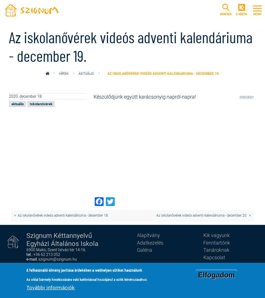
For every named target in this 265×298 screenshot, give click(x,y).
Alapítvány (148, 235)
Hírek (64, 73)
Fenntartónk (216, 242)
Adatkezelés (150, 242)
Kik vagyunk (216, 235)
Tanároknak (216, 249)
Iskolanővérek (41, 103)
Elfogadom (216, 275)
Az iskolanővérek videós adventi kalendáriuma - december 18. (63, 215)
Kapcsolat (214, 257)
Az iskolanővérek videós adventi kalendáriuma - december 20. (201, 215)
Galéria (144, 249)
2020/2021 (246, 97)
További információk (50, 287)
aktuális (86, 73)
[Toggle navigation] (257, 10)
